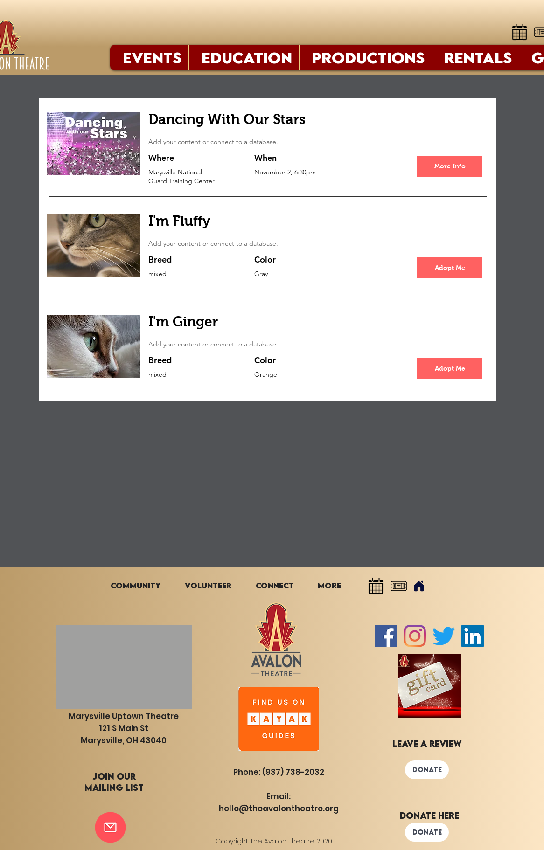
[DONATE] (427, 769)
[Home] (419, 586)
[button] (449, 267)
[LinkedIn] (472, 636)
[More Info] (449, 166)
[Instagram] (415, 636)
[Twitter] (443, 636)
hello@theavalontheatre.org (279, 808)
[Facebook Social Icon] (386, 636)
